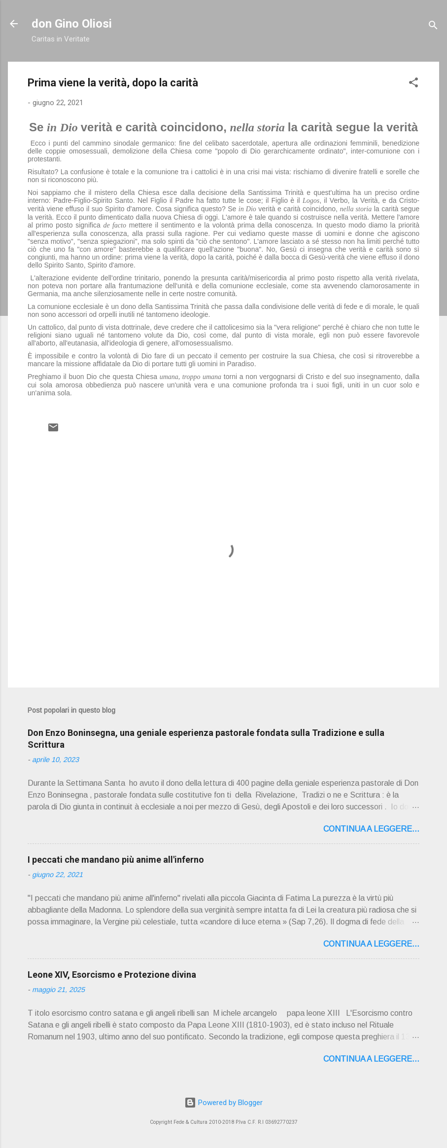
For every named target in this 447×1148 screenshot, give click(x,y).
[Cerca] (433, 27)
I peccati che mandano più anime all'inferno (116, 859)
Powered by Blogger (223, 1102)
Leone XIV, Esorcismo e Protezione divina (112, 974)
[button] (413, 84)
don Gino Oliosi (72, 24)
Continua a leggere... (371, 829)
